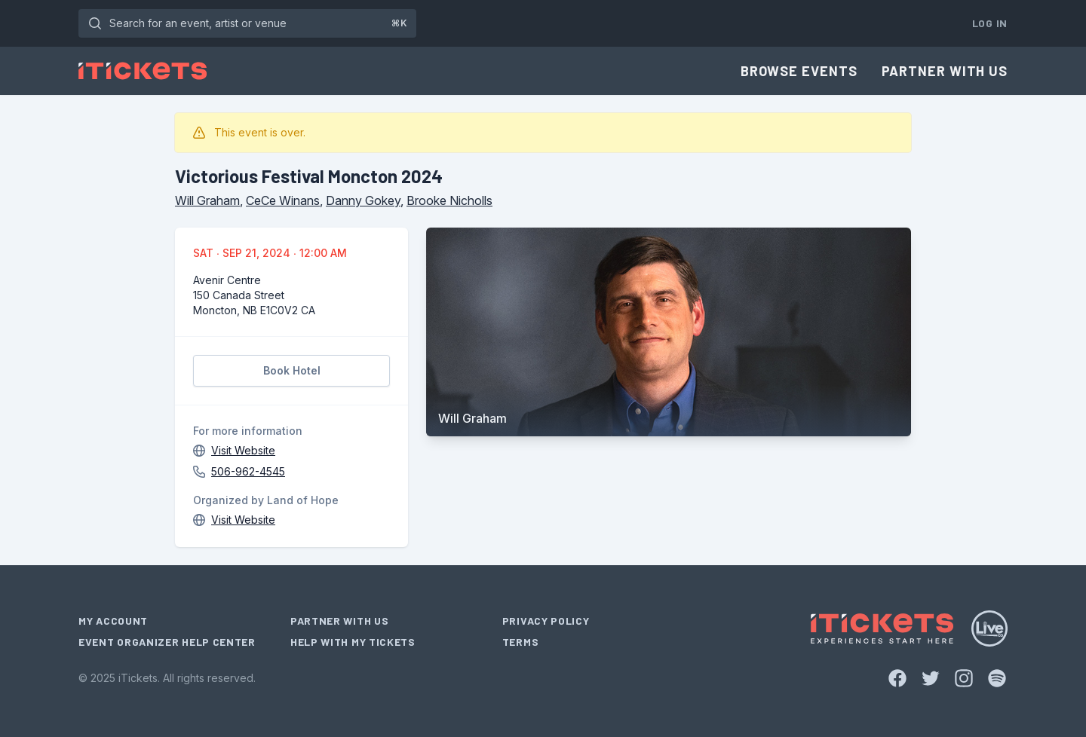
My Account (113, 620)
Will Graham (207, 200)
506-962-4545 (248, 471)
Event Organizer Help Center (167, 641)
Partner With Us (945, 71)
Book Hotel (292, 370)
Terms (520, 641)
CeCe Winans (283, 200)
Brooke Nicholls (449, 200)
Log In (990, 23)
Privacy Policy (546, 620)
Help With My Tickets (353, 641)
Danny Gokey (363, 200)
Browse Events (799, 71)
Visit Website (243, 450)
